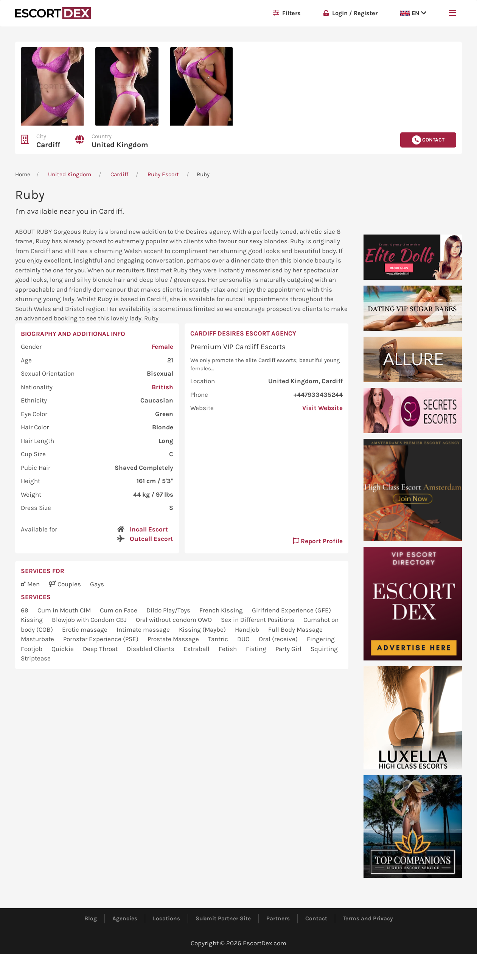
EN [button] (413, 13)
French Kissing (221, 610)
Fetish (228, 649)
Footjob (32, 649)
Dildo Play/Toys (169, 610)
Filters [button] (287, 13)
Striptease (36, 658)
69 (25, 610)
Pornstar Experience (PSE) (101, 639)
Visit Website (322, 408)
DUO (244, 639)
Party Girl (289, 649)
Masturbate (38, 639)
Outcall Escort (151, 538)
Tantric (219, 639)
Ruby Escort (163, 174)
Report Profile (318, 541)
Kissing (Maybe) (203, 629)
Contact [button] (428, 139)
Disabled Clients (151, 649)
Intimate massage (144, 629)
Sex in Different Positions (258, 619)
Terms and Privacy (368, 918)
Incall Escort (149, 529)
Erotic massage (85, 629)
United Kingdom (120, 144)
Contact (316, 918)
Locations (166, 918)
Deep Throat (101, 649)
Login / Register (350, 13)
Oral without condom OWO (174, 619)
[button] (452, 13)
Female (162, 346)
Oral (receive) (279, 639)
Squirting (324, 649)
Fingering (321, 639)
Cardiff (48, 144)
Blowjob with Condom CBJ (90, 619)
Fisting (257, 649)
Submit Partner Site (223, 918)
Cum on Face (119, 610)
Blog (90, 918)
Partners (278, 918)
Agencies (124, 918)
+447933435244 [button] (318, 394)
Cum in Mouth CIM (64, 610)
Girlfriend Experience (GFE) (291, 610)
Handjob (248, 629)
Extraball (197, 649)
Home (22, 174)
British (162, 387)
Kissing (32, 619)
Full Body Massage (295, 629)
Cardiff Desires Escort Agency (243, 333)
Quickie (63, 649)
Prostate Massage (174, 639)
